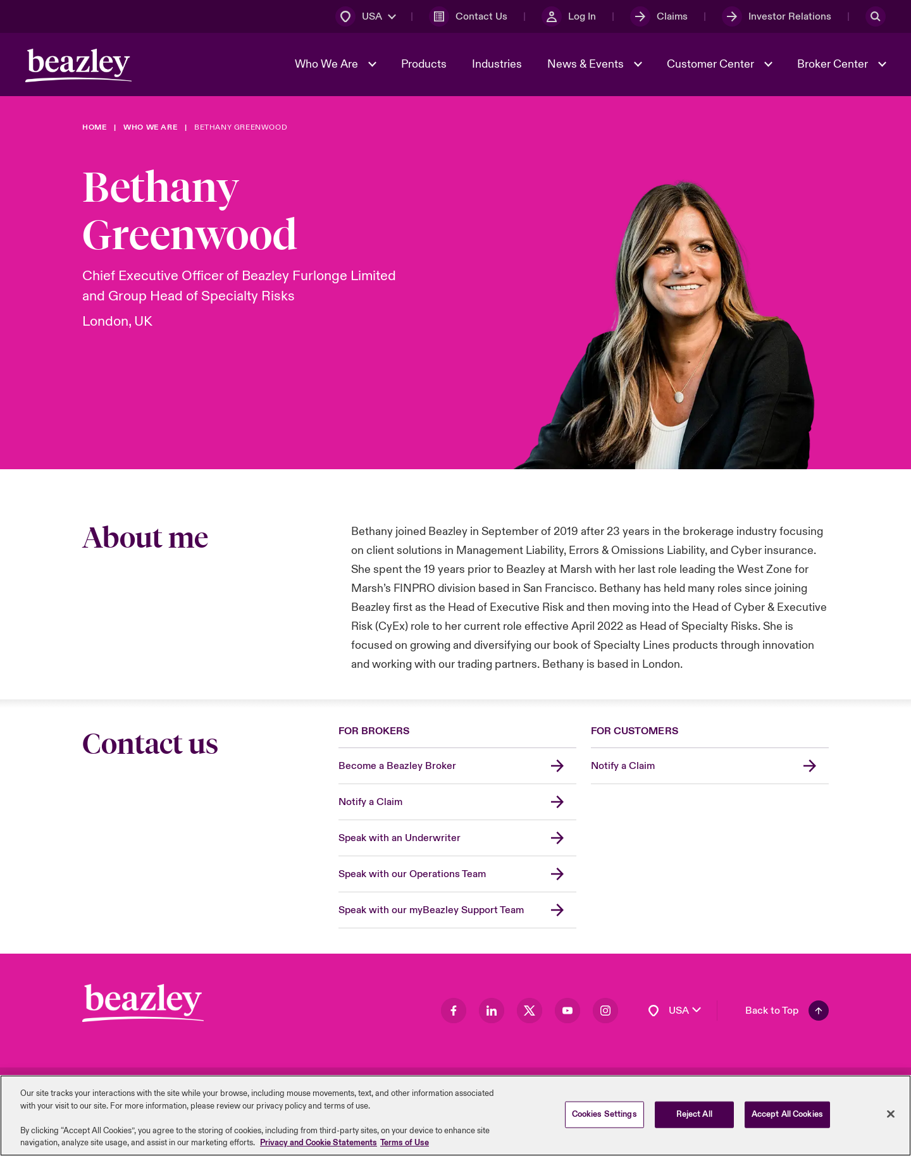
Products (424, 64)
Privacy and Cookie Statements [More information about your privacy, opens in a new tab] (318, 1146)
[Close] (891, 1117)
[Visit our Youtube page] (567, 1010)
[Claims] (659, 16)
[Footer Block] (143, 1003)
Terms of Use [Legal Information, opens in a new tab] (404, 1146)
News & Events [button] (586, 64)
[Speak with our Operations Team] (457, 874)
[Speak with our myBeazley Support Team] (457, 910)
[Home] (94, 127)
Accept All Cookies (787, 1117)
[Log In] (569, 16)
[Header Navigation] (78, 65)
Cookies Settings (604, 1117)
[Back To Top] (787, 1010)
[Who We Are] (150, 127)
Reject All (694, 1117)
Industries (497, 64)
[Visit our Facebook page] (453, 1010)
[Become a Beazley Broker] (457, 766)
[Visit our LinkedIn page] (491, 1010)
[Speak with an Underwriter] (457, 838)
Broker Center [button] (834, 64)
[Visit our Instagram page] (605, 1010)
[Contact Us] (468, 16)
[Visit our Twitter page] (529, 1010)
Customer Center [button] (712, 64)
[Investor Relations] (776, 16)
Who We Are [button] (328, 64)
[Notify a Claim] (457, 802)
